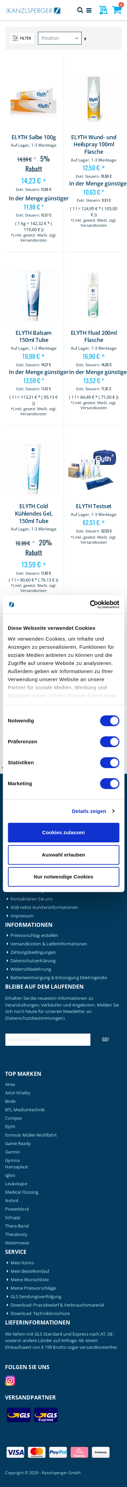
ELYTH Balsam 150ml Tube (33, 336)
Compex (13, 1118)
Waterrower (17, 1243)
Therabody (16, 1234)
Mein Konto (22, 1263)
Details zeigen (89, 811)
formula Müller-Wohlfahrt (31, 1135)
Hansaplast (16, 1167)
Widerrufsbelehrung (30, 969)
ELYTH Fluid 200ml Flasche (94, 336)
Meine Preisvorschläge (33, 1288)
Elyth (10, 1126)
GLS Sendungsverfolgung (35, 1296)
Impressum (22, 916)
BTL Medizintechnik (25, 1110)
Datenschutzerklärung (33, 961)
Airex (10, 1084)
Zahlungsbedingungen (33, 952)
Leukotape (16, 1184)
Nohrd (11, 1200)
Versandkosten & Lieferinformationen (48, 944)
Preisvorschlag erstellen (34, 935)
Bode (10, 1101)
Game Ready (18, 1143)
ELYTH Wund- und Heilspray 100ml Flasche (94, 144)
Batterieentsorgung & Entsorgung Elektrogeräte (58, 977)
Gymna (12, 1160)
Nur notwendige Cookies (63, 876)
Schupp (12, 1217)
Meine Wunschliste (29, 1280)
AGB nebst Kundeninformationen (44, 907)
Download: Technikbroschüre (40, 1313)
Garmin (12, 1152)
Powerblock (17, 1209)
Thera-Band (17, 1226)
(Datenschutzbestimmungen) (35, 1018)
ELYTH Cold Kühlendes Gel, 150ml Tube (33, 513)
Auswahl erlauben (63, 855)
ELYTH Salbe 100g (34, 137)
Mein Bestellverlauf (29, 1271)
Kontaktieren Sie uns (31, 899)
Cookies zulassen (63, 832)
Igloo (10, 1175)
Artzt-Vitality (17, 1093)
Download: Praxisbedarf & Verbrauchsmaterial (57, 1305)
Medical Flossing (21, 1192)
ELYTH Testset (93, 506)
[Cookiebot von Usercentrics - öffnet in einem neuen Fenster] (90, 604)
